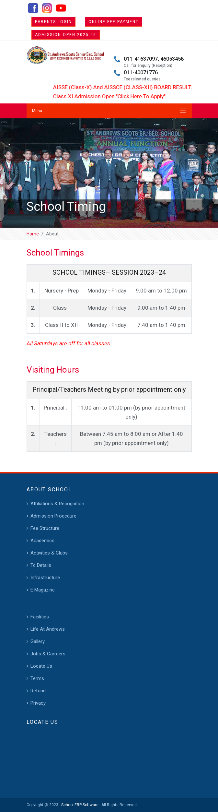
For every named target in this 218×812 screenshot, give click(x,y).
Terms (37, 678)
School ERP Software (78, 805)
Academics (42, 540)
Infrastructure (45, 577)
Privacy (38, 703)
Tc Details (40, 565)
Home (33, 233)
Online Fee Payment (113, 21)
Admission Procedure (53, 516)
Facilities (39, 617)
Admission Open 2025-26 (65, 34)
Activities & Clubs (49, 553)
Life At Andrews (47, 629)
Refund (38, 691)
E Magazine (42, 590)
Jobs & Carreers (47, 654)
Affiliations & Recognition (57, 504)
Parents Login (53, 21)
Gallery (37, 641)
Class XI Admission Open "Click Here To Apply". (114, 96)
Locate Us (41, 666)
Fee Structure (44, 528)
